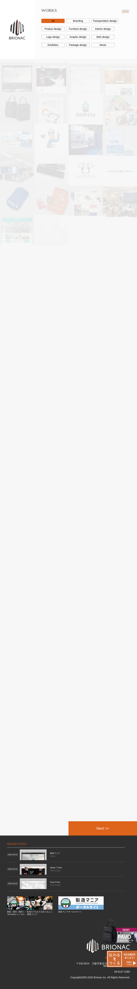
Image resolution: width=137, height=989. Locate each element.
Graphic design (78, 37)
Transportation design (105, 20)
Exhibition (53, 45)
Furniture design (78, 28)
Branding (78, 20)
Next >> (103, 828)
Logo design (53, 37)
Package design (78, 45)
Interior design (103, 28)
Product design (53, 28)
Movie (103, 45)
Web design (103, 37)
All (53, 20)
